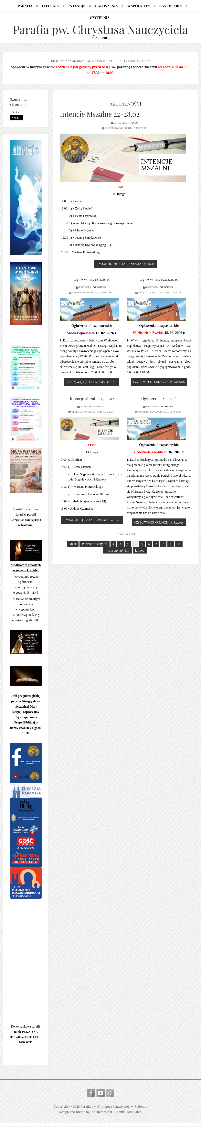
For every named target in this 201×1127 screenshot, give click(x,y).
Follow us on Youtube (100, 1093)
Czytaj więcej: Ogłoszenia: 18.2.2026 (92, 382)
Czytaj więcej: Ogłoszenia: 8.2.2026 (159, 523)
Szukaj (16, 118)
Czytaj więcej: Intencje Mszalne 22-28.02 (125, 264)
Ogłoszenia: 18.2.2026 (92, 279)
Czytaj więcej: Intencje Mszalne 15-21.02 (92, 520)
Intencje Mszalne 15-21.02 (92, 398)
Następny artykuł (117, 551)
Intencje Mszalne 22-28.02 (100, 114)
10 (178, 544)
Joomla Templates (128, 1112)
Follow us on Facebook (91, 1093)
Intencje (133, 123)
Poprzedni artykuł (94, 544)
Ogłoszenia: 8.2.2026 (158, 398)
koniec (139, 551)
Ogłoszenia (99, 287)
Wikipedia (110, 1093)
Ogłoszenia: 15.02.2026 (159, 279)
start (73, 544)
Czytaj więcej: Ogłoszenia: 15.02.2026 (159, 382)
